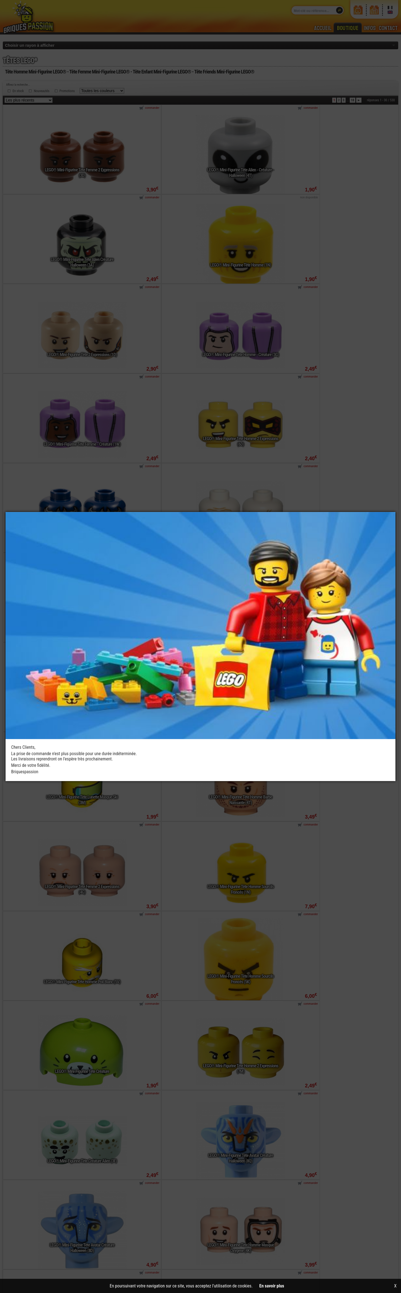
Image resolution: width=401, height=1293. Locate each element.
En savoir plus (271, 1286)
